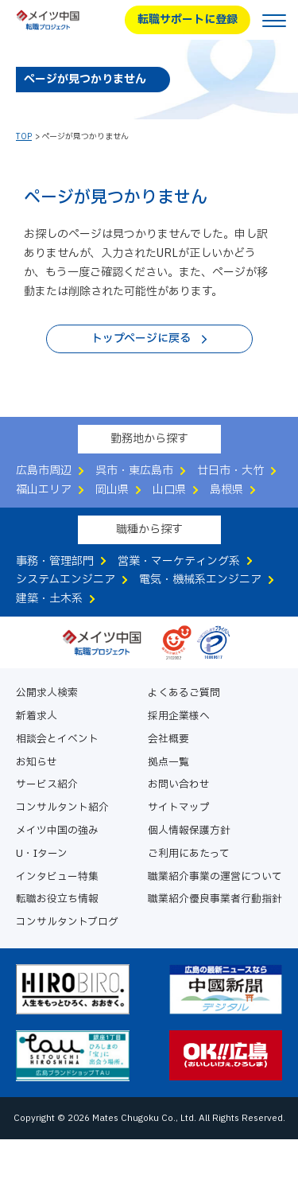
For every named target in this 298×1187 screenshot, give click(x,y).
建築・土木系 (49, 598)
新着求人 (36, 716)
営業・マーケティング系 (179, 561)
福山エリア (44, 489)
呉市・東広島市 (134, 470)
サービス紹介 (47, 784)
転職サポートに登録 (187, 19)
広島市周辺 (44, 470)
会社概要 (168, 739)
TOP (24, 136)
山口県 (169, 489)
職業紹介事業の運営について (215, 877)
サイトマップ (179, 807)
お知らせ (36, 762)
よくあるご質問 (184, 693)
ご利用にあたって (189, 854)
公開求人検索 (47, 693)
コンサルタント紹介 (62, 807)
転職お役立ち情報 (57, 899)
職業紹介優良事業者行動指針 (215, 899)
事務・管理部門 (55, 561)
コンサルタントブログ (67, 922)
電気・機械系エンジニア (200, 579)
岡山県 (112, 489)
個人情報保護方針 (189, 831)
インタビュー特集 (57, 877)
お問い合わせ (179, 784)
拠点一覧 (168, 762)
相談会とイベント (57, 739)
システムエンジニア (65, 579)
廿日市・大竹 (230, 470)
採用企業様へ (179, 716)
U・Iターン (42, 854)
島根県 (226, 489)
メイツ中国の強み (57, 831)
